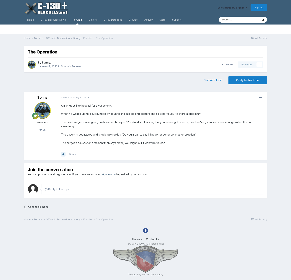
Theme (137, 239)
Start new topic (213, 80)
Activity (148, 19)
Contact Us (152, 239)
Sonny (46, 62)
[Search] (239, 20)
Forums (77, 21)
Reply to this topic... (58, 189)
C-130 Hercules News (53, 19)
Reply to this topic (247, 80)
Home (30, 19)
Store (162, 19)
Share (227, 64)
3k (42, 129)
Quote (72, 154)
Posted (75, 97)
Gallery (93, 19)
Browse (133, 19)
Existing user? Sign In (232, 7)
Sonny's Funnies (71, 66)
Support (176, 19)
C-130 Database (113, 19)
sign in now (109, 174)
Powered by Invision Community (145, 274)
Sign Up (258, 7)
